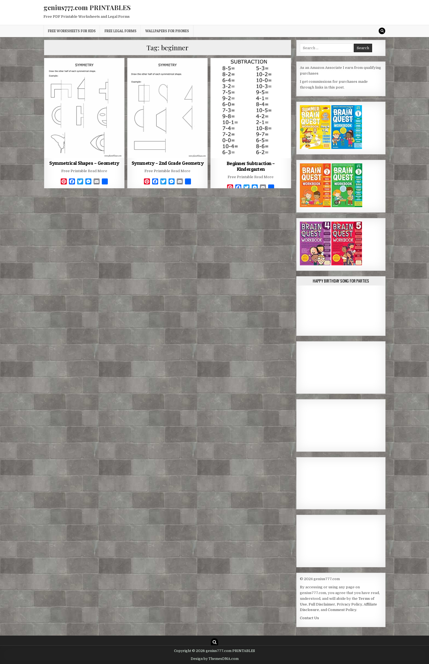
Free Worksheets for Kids (72, 31)
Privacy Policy (349, 604)
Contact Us (309, 618)
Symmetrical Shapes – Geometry (84, 163)
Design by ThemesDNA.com (215, 659)
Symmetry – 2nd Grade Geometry (168, 163)
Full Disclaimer (322, 604)
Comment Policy (342, 610)
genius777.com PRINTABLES (87, 7)
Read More (97, 171)
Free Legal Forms (121, 31)
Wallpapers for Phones (167, 31)
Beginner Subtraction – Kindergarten (251, 166)
